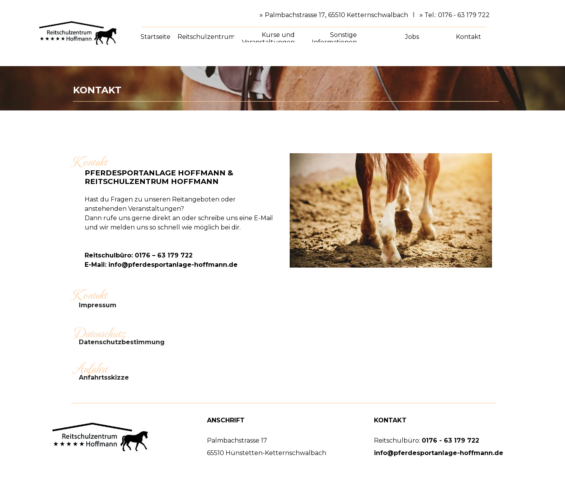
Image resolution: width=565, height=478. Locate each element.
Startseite (155, 36)
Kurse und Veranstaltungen (268, 38)
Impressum (97, 305)
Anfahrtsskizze (104, 377)
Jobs (412, 36)
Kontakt (468, 36)
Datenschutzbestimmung (122, 342)
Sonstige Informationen (334, 38)
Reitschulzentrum (206, 36)
